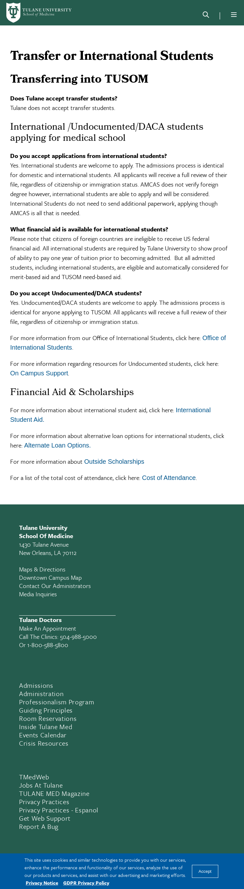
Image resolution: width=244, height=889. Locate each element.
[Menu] (234, 14)
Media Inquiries (38, 594)
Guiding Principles (46, 710)
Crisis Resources (44, 743)
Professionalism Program (56, 702)
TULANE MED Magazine (54, 793)
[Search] (206, 16)
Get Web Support (45, 818)
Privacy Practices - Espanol (58, 810)
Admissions (36, 685)
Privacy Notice (42, 882)
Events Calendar (43, 735)
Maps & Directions (42, 569)
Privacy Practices (44, 801)
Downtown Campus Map (50, 577)
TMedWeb (34, 777)
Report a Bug (38, 826)
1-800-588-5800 (47, 644)
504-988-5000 (78, 636)
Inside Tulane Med (45, 726)
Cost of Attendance (169, 477)
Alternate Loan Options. (57, 445)
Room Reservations (48, 718)
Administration (41, 693)
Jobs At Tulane (41, 785)
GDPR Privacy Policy (86, 882)
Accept (205, 871)
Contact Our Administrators (55, 585)
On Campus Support (39, 373)
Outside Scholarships (114, 461)
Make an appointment (47, 628)
